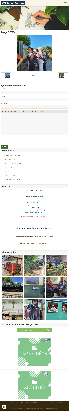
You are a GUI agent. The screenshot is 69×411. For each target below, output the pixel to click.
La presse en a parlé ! (10, 175)
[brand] (13, 3)
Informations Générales (11, 159)
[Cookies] (4, 407)
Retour (34, 75)
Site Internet (4, 103)
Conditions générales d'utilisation (33, 408)
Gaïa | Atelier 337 (58, 402)
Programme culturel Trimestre (13, 163)
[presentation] (16, 140)
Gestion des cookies (51, 408)
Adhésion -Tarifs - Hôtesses (12, 155)
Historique (7, 171)
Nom (2, 89)
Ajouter (4, 147)
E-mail (3, 96)
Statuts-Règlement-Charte (12, 179)
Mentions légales (17, 408)
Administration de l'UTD (11, 167)
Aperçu (40, 111)
